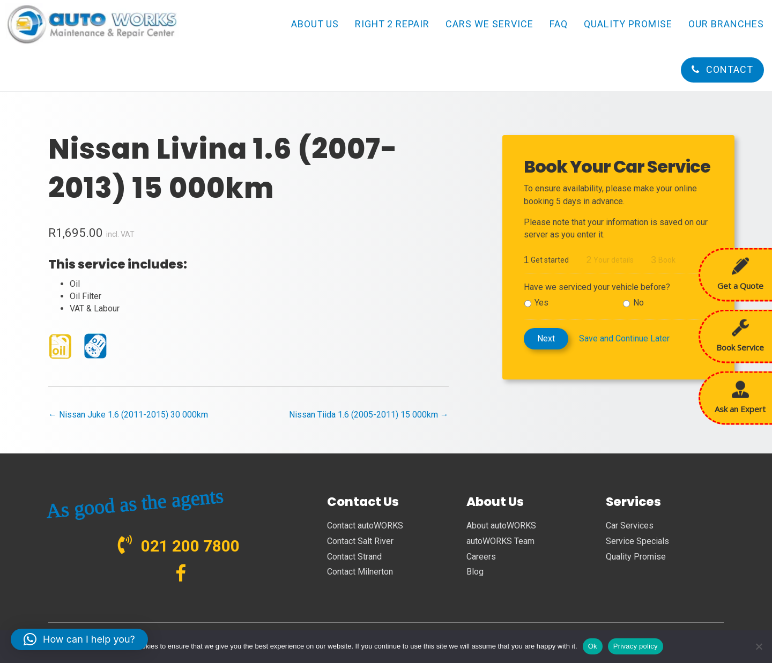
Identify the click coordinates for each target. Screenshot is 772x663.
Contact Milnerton (360, 572)
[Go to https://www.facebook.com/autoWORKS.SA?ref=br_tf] (181, 574)
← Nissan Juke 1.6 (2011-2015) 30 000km (128, 414)
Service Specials (637, 541)
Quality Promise (636, 557)
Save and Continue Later (624, 338)
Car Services (630, 525)
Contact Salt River (360, 541)
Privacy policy (635, 646)
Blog (475, 572)
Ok (592, 646)
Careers (481, 557)
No (638, 302)
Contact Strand (354, 557)
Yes (541, 302)
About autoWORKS (501, 525)
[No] (758, 646)
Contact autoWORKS (365, 525)
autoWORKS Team (500, 541)
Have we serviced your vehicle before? (597, 287)
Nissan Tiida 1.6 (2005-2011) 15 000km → (369, 414)
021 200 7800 (190, 546)
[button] (79, 639)
